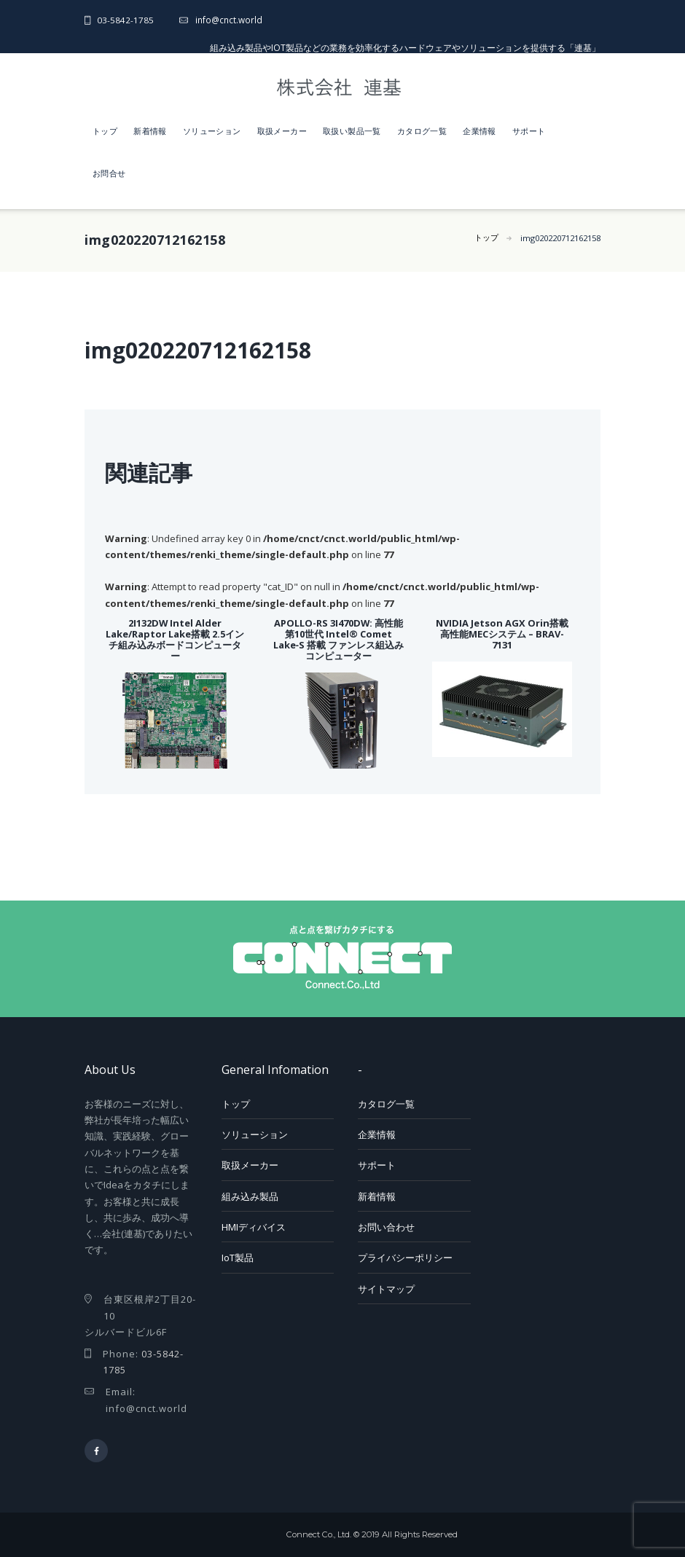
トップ (105, 130)
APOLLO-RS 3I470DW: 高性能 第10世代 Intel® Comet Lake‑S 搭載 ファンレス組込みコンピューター (338, 639)
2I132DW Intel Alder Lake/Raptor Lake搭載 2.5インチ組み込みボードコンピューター (175, 639)
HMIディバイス (254, 1227)
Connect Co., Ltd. (318, 1535)
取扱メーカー (282, 130)
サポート (529, 130)
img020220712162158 (554, 238)
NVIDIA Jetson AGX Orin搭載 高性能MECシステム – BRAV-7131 (502, 633)
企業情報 (479, 130)
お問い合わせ (386, 1227)
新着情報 (150, 130)
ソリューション (212, 130)
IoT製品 (238, 1257)
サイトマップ (386, 1288)
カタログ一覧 (422, 130)
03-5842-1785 (125, 20)
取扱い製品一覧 (352, 130)
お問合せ (109, 173)
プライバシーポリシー (405, 1257)
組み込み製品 (250, 1196)
